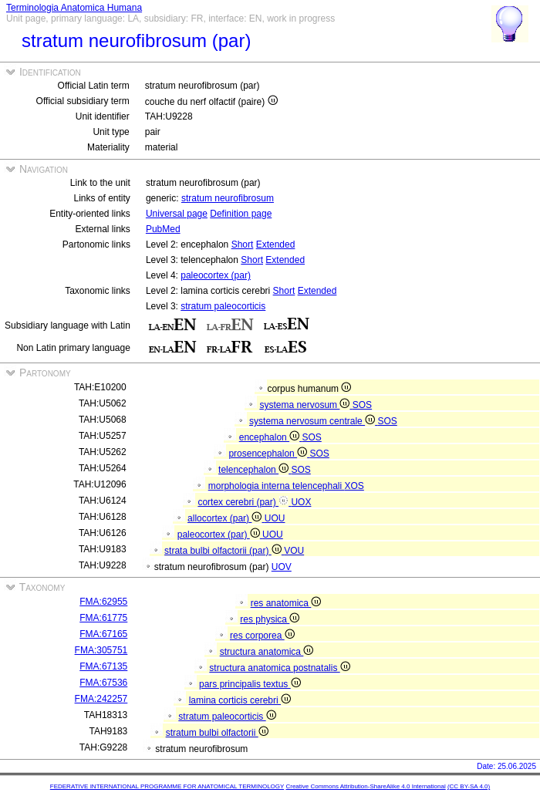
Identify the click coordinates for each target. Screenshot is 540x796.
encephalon (270, 437)
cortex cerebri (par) (244, 502)
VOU (294, 550)
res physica (269, 619)
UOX (301, 502)
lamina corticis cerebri (240, 700)
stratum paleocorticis (223, 306)
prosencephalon (268, 453)
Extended (275, 244)
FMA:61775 (103, 617)
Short (242, 244)
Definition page (241, 213)
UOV (282, 567)
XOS (354, 486)
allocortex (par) (226, 518)
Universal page (177, 213)
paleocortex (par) (216, 275)
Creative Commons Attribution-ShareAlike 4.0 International (365, 786)
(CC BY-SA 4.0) (468, 786)
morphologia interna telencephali (276, 486)
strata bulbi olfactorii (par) (224, 550)
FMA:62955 (103, 601)
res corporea (262, 635)
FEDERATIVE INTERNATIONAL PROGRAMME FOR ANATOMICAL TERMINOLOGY (167, 786)
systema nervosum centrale (313, 421)
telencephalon (254, 469)
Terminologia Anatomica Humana (74, 7)
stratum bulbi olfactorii (217, 732)
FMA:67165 (103, 634)
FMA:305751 (101, 650)
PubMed (163, 229)
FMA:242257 (101, 698)
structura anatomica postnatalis (279, 668)
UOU (275, 518)
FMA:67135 (103, 666)
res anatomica (286, 603)
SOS (362, 405)
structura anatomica (267, 651)
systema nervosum (305, 405)
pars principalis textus (250, 684)
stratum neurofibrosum (227, 198)
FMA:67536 (103, 682)
